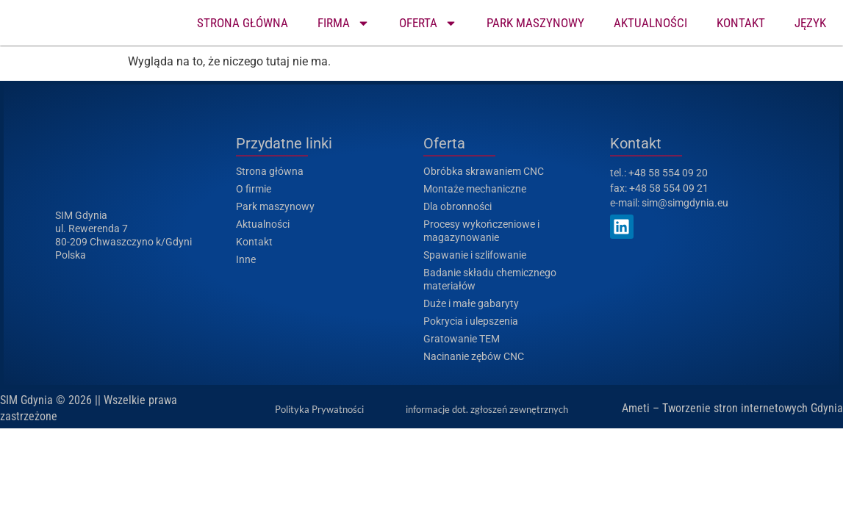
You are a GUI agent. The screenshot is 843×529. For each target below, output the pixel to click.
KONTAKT (741, 22)
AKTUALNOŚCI (650, 22)
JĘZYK (810, 22)
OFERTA (428, 23)
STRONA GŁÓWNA (242, 22)
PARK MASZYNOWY (535, 22)
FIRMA (344, 23)
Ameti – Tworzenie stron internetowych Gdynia (732, 408)
